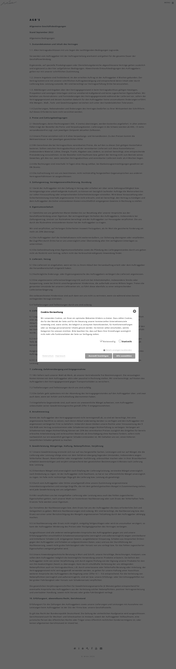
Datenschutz (48, 356)
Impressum (60, 356)
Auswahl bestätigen (99, 356)
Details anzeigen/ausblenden (119, 350)
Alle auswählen (124, 356)
